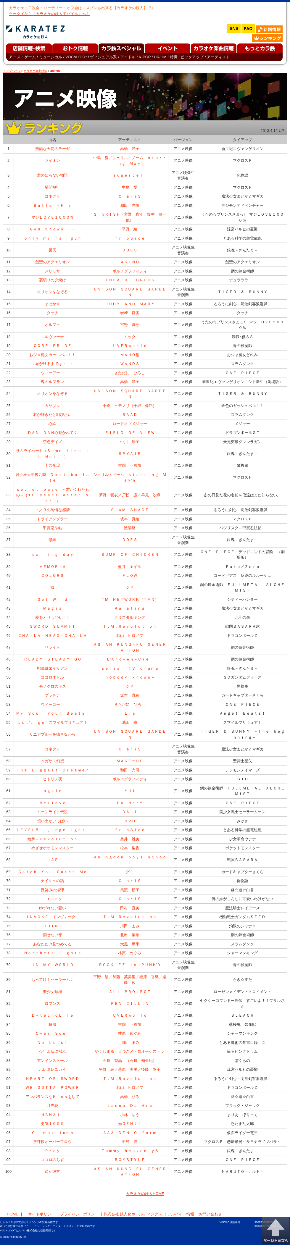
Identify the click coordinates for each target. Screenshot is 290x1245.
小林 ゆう (129, 1114)
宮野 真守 (129, 324)
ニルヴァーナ (52, 337)
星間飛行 (52, 187)
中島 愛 (129, 187)
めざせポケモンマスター (52, 848)
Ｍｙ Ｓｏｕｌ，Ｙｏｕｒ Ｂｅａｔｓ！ (52, 713)
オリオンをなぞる (52, 292)
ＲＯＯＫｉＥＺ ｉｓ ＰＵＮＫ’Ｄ (130, 965)
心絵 (52, 424)
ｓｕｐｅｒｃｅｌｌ (129, 175)
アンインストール (52, 1060)
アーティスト (218, 57)
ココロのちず (52, 1159)
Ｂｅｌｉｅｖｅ (52, 803)
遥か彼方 (52, 1171)
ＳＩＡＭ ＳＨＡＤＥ (129, 510)
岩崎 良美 (129, 313)
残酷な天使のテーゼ (52, 148)
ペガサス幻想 (52, 761)
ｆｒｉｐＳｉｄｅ (129, 238)
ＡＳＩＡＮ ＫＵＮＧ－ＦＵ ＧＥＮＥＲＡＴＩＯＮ (129, 647)
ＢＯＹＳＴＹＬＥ (129, 1159)
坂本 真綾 (129, 519)
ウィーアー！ (52, 373)
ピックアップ (192, 57)
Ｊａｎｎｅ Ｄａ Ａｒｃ (130, 1105)
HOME (12, 1214)
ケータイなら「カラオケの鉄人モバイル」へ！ (49, 14)
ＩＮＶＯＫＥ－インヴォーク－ (52, 917)
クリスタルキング (129, 617)
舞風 (52, 1024)
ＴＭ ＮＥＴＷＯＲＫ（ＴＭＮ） (130, 599)
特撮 (174, 57)
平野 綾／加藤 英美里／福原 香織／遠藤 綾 (129, 980)
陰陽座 (130, 528)
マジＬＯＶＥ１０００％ (52, 217)
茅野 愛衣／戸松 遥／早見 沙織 (129, 495)
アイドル (128, 57)
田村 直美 (129, 908)
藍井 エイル (129, 566)
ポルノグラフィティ (129, 271)
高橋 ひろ (129, 1096)
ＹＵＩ (130, 791)
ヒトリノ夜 (52, 779)
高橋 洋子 (129, 148)
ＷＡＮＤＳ (129, 363)
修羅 (52, 539)
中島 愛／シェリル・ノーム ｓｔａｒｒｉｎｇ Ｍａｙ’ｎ (129, 161)
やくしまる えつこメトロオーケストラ (129, 1051)
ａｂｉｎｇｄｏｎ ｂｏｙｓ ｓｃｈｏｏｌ (129, 860)
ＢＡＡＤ (129, 414)
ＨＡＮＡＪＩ (52, 1114)
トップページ (12, 70)
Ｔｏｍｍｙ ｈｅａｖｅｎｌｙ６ (130, 1151)
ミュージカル (50, 57)
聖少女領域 (52, 991)
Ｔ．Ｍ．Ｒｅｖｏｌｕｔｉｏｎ (130, 626)
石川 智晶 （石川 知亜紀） (130, 1060)
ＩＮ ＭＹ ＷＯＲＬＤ (52, 965)
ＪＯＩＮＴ (52, 926)
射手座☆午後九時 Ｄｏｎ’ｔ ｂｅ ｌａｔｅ (52, 477)
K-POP (145, 57)
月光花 (52, 1105)
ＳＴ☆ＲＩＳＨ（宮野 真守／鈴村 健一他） (129, 217)
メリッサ (52, 271)
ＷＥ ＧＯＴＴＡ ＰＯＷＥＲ (52, 1087)
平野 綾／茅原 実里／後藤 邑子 (129, 1069)
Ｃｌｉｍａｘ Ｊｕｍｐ (52, 1133)
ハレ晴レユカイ (52, 1069)
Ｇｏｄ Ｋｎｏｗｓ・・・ (52, 229)
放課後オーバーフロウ (52, 1141)
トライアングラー (52, 519)
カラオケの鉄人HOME (145, 1193)
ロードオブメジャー (129, 424)
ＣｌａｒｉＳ (129, 196)
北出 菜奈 (129, 935)
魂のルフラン (52, 382)
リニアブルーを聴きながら (52, 734)
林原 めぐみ (129, 953)
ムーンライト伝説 (52, 812)
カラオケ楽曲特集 (35, 70)
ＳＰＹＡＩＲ (129, 453)
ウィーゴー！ (52, 704)
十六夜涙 (52, 465)
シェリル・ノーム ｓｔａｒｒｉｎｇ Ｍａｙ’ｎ (129, 477)
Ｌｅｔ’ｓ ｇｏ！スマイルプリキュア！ (52, 722)
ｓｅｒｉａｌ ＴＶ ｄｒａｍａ (130, 668)
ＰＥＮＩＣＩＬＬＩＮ (129, 1003)
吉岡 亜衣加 (129, 465)
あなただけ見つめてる (52, 944)
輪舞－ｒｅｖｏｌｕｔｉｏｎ (53, 839)
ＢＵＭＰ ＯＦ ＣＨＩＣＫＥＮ (130, 554)
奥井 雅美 (129, 839)
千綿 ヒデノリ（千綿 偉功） (130, 405)
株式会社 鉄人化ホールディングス (133, 1214)
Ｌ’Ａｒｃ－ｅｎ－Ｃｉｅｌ (129, 659)
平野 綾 (129, 229)
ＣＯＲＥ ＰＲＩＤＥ (52, 345)
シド (129, 587)
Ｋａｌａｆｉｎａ (129, 608)
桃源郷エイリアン (52, 668)
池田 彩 (129, 722)
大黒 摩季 (129, 944)
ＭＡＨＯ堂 (129, 355)
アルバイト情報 (180, 1214)
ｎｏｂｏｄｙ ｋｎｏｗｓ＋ (130, 677)
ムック (130, 337)
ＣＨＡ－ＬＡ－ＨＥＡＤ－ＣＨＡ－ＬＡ (52, 635)
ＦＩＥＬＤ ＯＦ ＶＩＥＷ (130, 432)
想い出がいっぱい (52, 821)
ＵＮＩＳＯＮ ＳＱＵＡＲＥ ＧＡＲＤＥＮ (129, 292)
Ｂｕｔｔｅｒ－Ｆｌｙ (52, 205)
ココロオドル (52, 677)
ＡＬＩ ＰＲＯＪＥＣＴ (130, 991)
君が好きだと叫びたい (52, 414)
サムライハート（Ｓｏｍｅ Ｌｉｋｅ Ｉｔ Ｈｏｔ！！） (52, 453)
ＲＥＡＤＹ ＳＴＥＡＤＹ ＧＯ (52, 659)
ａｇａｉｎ (52, 791)
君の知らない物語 (52, 175)
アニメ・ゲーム (22, 57)
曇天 (52, 250)
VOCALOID (76, 57)
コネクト (52, 196)
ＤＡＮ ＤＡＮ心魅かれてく (53, 432)
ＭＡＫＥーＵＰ (129, 761)
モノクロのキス (52, 686)
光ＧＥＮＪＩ (129, 1123)
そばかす (52, 304)
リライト (52, 647)
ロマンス (52, 1003)
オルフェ (52, 324)
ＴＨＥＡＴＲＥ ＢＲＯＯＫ (130, 280)
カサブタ (52, 405)
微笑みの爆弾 (52, 890)
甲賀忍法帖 (52, 528)
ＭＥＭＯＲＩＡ (52, 566)
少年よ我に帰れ (52, 1051)
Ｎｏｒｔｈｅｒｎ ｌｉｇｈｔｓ (52, 953)
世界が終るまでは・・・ (52, 363)
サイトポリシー (41, 1214)
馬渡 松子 (129, 890)
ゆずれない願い (52, 908)
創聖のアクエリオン (52, 262)
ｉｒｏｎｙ (52, 899)
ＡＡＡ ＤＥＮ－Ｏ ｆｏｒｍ (130, 1133)
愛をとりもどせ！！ (52, 617)
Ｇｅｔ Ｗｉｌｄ (52, 599)
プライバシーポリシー (79, 1214)
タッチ (52, 313)
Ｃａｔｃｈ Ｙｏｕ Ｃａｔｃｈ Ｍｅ (52, 872)
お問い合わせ (210, 1214)
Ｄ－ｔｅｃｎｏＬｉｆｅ (52, 1015)
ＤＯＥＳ (129, 250)
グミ (129, 872)
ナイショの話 (52, 881)
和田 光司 (129, 205)
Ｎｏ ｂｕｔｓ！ (52, 1042)
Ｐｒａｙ (52, 1151)
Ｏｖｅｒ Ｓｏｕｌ (52, 1033)
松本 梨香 (129, 848)
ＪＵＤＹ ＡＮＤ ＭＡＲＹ (130, 304)
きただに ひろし (129, 373)
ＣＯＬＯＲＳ (52, 575)
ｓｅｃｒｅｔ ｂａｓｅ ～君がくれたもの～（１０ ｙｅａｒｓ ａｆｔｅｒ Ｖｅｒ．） (52, 495)
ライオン (52, 160)
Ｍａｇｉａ (52, 608)
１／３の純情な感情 (52, 510)
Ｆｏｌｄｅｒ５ (129, 803)
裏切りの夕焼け (52, 280)
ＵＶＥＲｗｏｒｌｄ (129, 345)
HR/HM (160, 57)
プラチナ (52, 695)
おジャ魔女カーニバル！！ (52, 355)
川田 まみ (129, 926)
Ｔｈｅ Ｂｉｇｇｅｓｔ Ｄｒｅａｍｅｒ (52, 770)
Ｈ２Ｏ (130, 821)
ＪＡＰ (52, 860)
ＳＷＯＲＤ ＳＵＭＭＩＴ (52, 626)
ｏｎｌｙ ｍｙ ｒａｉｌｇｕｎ (52, 238)
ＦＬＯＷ (129, 575)
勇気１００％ (52, 1123)
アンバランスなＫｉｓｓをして (52, 1096)
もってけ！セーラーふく (52, 979)
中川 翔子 (129, 442)
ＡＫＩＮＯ (129, 262)
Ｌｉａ (130, 713)
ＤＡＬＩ (129, 812)
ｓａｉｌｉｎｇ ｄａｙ (52, 554)
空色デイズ (52, 442)
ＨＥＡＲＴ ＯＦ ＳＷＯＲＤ (52, 1078)
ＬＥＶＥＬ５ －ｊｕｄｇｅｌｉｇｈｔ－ (52, 830)
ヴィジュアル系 (103, 57)
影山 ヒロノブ (129, 635)
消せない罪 (52, 935)
